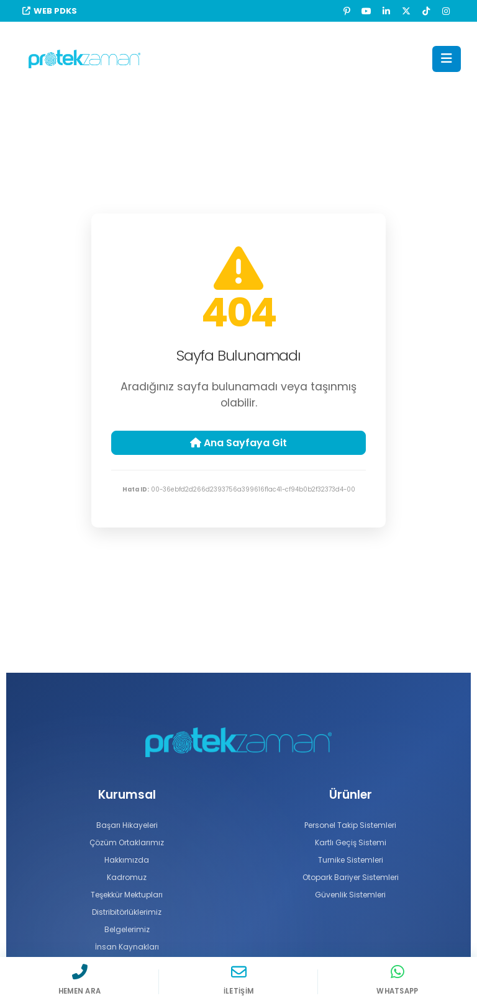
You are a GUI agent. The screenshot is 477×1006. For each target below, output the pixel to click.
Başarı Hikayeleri (127, 825)
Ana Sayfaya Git (238, 443)
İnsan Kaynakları (126, 946)
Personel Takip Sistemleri (351, 825)
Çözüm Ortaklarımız (127, 842)
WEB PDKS (49, 11)
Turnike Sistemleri (351, 860)
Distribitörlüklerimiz (126, 912)
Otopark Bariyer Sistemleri (350, 877)
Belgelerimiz (127, 929)
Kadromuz (126, 877)
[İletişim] (238, 979)
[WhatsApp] (397, 979)
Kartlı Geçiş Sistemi (350, 842)
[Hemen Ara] (79, 979)
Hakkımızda (127, 860)
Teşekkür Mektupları (127, 894)
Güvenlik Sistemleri (350, 894)
